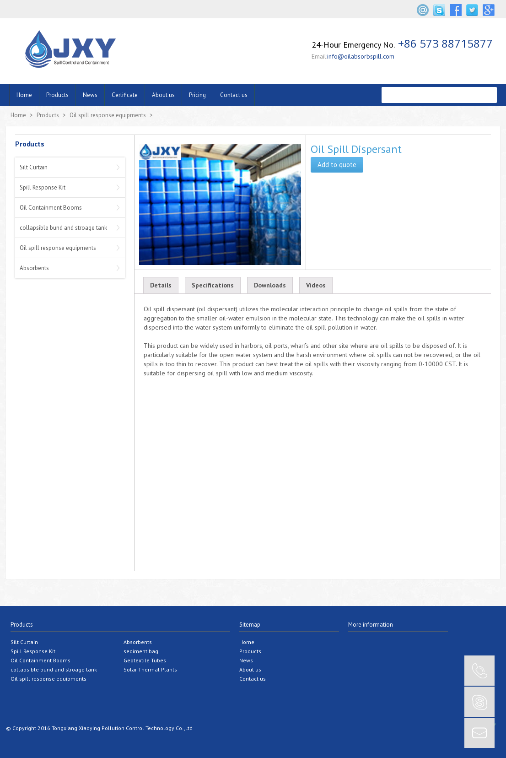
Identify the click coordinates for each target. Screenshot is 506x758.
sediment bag (141, 651)
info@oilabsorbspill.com (360, 56)
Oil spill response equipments (108, 115)
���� (487, 95)
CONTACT (479, 670)
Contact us (234, 95)
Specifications (213, 285)
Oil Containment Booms (51, 207)
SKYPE (479, 702)
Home (24, 95)
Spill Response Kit (42, 187)
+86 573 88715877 (445, 43)
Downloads (270, 285)
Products (57, 95)
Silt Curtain (34, 167)
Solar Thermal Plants (150, 669)
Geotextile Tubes (145, 660)
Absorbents (34, 268)
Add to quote (337, 164)
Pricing (197, 95)
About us (163, 95)
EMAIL (479, 733)
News (90, 95)
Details (161, 285)
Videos (316, 285)
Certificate (125, 95)
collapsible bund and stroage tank (63, 228)
